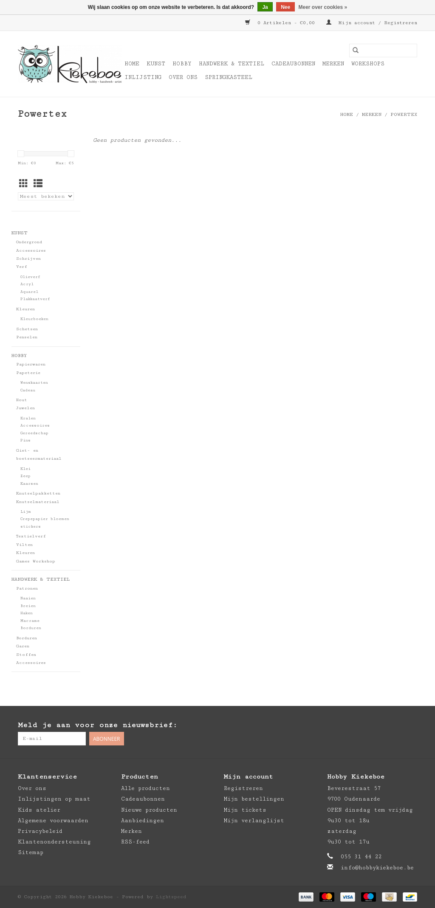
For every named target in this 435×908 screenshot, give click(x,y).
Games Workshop (35, 561)
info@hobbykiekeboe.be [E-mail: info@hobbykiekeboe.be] (377, 867)
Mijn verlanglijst (254, 820)
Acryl (27, 284)
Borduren (30, 628)
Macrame (30, 620)
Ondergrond (29, 242)
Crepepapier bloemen (44, 519)
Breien (28, 606)
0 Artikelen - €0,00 (281, 22)
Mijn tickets (245, 810)
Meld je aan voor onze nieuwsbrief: (97, 725)
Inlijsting (142, 77)
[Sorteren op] (46, 196)
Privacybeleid (40, 831)
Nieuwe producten (149, 810)
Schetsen (27, 329)
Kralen (28, 418)
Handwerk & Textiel (231, 63)
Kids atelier (39, 810)
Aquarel (29, 292)
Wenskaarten (34, 382)
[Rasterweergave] (23, 184)
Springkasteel (228, 77)
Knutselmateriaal (37, 501)
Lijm (25, 511)
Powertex (403, 114)
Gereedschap (34, 433)
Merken (333, 63)
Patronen (27, 588)
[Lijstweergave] (38, 184)
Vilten (24, 544)
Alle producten (145, 788)
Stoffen (26, 654)
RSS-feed (135, 841)
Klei (25, 469)
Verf (21, 266)
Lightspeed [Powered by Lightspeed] (171, 897)
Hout (21, 399)
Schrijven (28, 258)
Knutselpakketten (38, 493)
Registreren (243, 788)
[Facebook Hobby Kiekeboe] (376, 725)
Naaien (28, 598)
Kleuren (25, 309)
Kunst (156, 63)
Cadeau (27, 390)
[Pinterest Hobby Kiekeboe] (393, 725)
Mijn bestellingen (254, 799)
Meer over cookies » (323, 7)
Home (131, 63)
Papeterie (28, 372)
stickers (30, 526)
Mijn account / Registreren (371, 22)
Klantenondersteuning (54, 841)
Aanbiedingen (142, 820)
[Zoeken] (383, 50)
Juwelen (25, 407)
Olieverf (30, 277)
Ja (265, 7)
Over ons (183, 77)
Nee (285, 7)
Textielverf (31, 536)
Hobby (182, 63)
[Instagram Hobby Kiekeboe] (410, 725)
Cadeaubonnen (293, 63)
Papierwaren (30, 364)
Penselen (26, 337)
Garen (22, 646)
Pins (25, 440)
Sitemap (30, 852)
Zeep (25, 476)
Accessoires (31, 250)
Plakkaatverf (35, 299)
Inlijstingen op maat (54, 799)
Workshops (367, 63)
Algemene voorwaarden (53, 820)
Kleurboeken (34, 319)
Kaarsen (29, 483)
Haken (26, 613)
